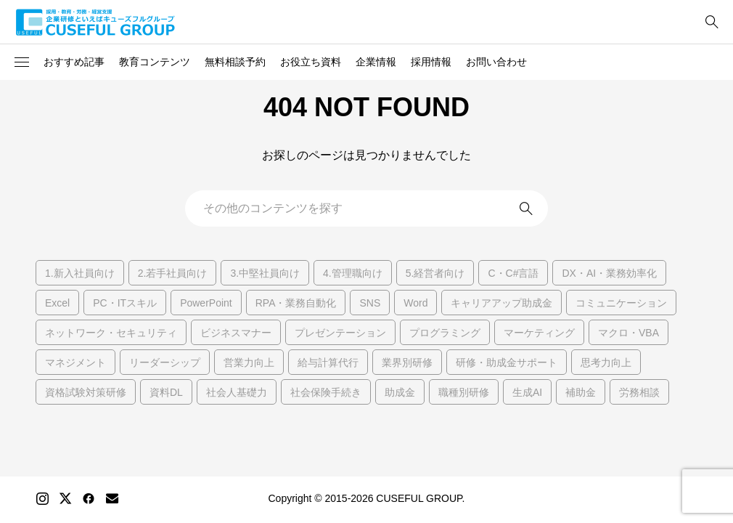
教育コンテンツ (154, 62)
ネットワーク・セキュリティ (111, 332)
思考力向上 (606, 362)
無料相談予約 (235, 62)
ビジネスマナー (235, 332)
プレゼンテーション (340, 332)
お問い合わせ (496, 62)
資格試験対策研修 (85, 392)
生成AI (527, 392)
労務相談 (639, 392)
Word (415, 303)
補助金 (580, 392)
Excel (57, 303)
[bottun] (711, 22)
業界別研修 (407, 362)
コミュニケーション (621, 303)
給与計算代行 (328, 362)
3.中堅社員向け (265, 273)
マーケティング (539, 332)
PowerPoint (206, 303)
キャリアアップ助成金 (501, 303)
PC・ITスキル (125, 303)
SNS (369, 303)
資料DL (166, 392)
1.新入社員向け (80, 273)
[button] (22, 62)
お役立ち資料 (310, 62)
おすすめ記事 (74, 62)
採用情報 (431, 62)
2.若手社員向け (173, 273)
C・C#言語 (513, 273)
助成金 (400, 392)
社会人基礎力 (236, 392)
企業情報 (376, 62)
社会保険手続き (325, 392)
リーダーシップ (164, 362)
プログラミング (444, 332)
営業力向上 (249, 362)
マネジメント (75, 362)
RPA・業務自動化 (296, 303)
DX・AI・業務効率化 (609, 273)
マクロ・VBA (628, 332)
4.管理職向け (352, 273)
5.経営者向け (435, 273)
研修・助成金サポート (506, 362)
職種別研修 (463, 392)
